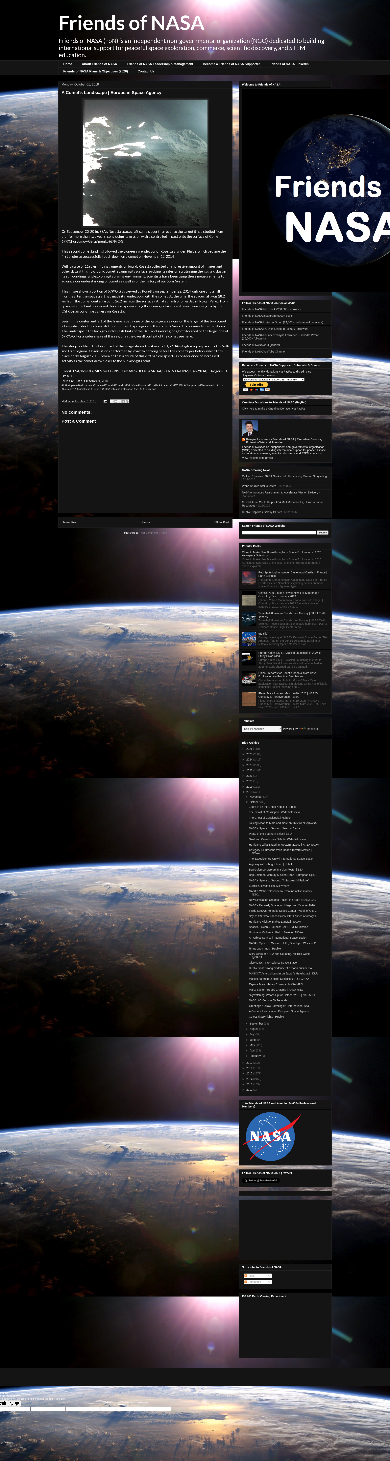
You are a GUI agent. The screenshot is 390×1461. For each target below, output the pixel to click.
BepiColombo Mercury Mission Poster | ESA (276, 869)
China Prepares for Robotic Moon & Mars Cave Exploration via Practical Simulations (287, 674)
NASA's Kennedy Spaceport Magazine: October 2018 (282, 905)
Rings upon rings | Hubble (265, 948)
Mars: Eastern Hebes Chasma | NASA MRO (276, 989)
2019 (249, 786)
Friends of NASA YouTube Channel (263, 351)
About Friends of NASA (99, 64)
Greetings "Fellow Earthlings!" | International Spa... (280, 1006)
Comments (252, 1281)
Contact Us (146, 71)
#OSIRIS (178, 385)
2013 (249, 1084)
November (256, 796)
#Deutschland (82, 389)
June (253, 1039)
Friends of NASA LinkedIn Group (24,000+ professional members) (282, 322)
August (254, 1028)
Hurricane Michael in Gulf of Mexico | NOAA (276, 932)
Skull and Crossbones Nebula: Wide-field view (277, 839)
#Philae (132, 385)
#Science (98, 385)
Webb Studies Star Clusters (259, 486)
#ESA (64, 385)
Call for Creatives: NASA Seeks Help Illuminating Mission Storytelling (284, 476)
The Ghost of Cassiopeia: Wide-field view (274, 812)
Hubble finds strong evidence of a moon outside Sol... (282, 968)
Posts (249, 1275)
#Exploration (125, 389)
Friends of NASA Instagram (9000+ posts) (268, 315)
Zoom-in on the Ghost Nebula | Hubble (272, 806)
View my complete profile (257, 457)
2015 (249, 1073)
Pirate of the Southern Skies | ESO (270, 833)
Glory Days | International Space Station (273, 962)
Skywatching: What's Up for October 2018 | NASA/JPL (282, 995)
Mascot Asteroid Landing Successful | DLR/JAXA (279, 978)
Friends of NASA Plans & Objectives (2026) (95, 71)
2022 (249, 770)
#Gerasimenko (207, 385)
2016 (249, 1068)
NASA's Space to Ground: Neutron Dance (274, 828)
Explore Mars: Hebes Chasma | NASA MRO (276, 984)
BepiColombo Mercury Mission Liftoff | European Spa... (282, 874)
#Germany (67, 389)
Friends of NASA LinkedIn (289, 64)
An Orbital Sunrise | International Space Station (278, 937)
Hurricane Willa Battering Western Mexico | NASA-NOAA (284, 844)
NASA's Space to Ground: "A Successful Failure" (279, 880)
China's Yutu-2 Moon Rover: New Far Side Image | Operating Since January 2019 (289, 594)
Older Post (221, 522)
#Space (72, 385)
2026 (249, 748)
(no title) (263, 633)
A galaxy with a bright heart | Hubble (271, 864)
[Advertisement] (285, 1229)
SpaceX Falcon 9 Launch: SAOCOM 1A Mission (278, 927)
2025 (249, 754)
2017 (249, 1062)
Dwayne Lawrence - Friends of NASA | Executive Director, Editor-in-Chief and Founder (284, 441)
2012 (249, 1089)
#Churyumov (191, 385)
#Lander (142, 385)
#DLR (220, 385)
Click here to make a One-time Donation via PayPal (273, 408)
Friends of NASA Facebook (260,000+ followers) (272, 309)
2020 (249, 781)
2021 (249, 775)
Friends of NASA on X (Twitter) (261, 345)
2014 (249, 1079)
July (252, 1034)
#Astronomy (84, 385)
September (257, 1023)
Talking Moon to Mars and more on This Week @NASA (283, 823)
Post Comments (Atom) (153, 532)
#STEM (138, 389)
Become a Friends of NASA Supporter (231, 64)
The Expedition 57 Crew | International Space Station (281, 858)
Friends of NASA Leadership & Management (160, 64)
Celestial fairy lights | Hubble (266, 1016)
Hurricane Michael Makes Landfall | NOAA (275, 921)
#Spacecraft (166, 385)
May (253, 1045)
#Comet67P (120, 385)
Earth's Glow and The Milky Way (269, 885)
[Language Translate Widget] (261, 729)
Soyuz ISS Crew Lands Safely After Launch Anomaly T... (283, 916)
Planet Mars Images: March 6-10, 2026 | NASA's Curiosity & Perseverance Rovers (288, 695)
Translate (308, 728)
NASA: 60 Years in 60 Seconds (268, 1000)
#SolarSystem (110, 389)
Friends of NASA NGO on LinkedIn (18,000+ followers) (275, 328)
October (255, 802)
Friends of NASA (131, 22)
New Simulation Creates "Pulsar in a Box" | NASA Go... (283, 899)
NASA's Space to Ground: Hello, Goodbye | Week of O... (284, 943)
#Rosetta (153, 385)
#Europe (96, 389)
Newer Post (69, 522)
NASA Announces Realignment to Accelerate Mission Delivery (280, 492)
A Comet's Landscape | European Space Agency (279, 1011)
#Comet (108, 385)
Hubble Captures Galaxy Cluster (262, 512)
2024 (249, 759)
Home (67, 64)
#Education (149, 389)
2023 (249, 765)
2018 (249, 792)
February (255, 1055)
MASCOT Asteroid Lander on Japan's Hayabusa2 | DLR (283, 973)
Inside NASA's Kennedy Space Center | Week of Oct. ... (283, 910)
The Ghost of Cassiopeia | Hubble (270, 817)
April (253, 1050)
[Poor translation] (14, 1403)
